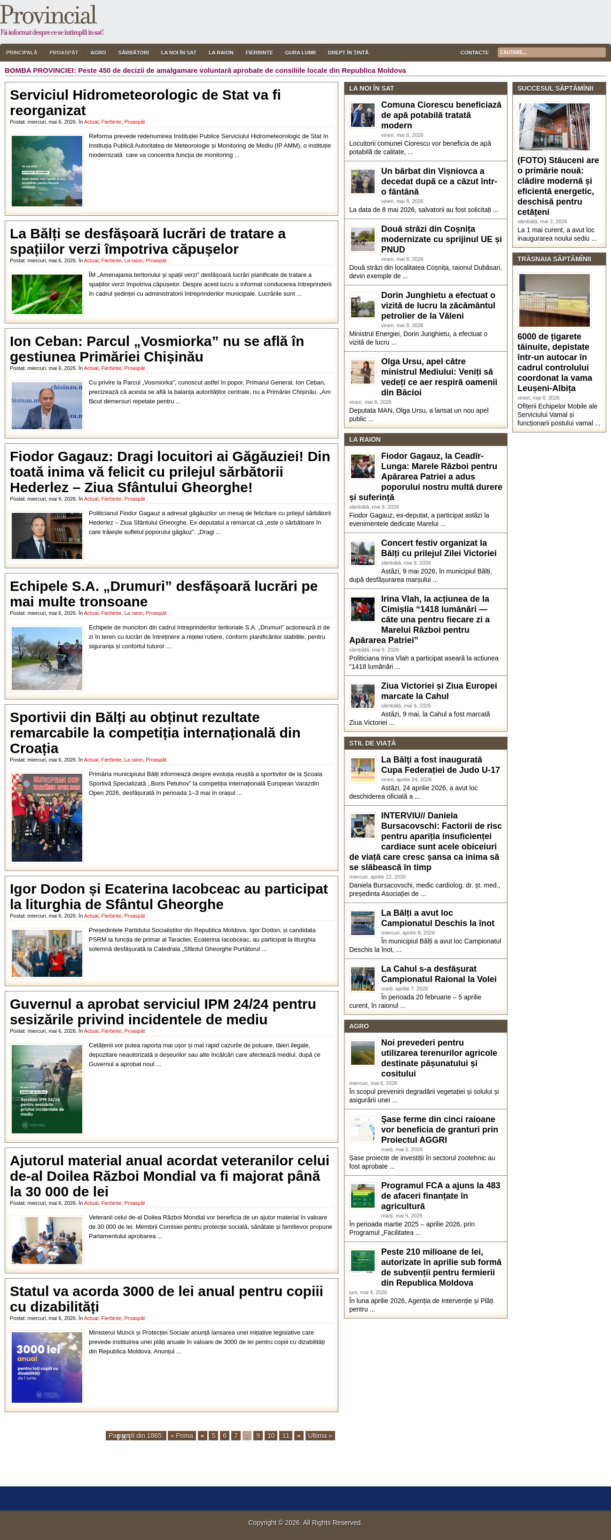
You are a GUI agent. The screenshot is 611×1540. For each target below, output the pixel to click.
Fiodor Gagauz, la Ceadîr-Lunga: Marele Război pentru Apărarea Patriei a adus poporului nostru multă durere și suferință (425, 476)
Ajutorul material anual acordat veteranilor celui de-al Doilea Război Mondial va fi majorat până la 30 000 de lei (169, 1176)
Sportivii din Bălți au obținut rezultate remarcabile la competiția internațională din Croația (155, 732)
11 (286, 1435)
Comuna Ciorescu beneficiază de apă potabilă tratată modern (441, 115)
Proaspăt (63, 52)
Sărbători (133, 52)
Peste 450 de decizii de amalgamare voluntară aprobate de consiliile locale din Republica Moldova (242, 70)
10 (271, 1435)
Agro (98, 52)
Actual (91, 122)
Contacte (475, 52)
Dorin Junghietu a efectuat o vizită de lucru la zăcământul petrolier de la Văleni (438, 306)
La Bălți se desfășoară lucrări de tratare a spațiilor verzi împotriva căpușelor (148, 241)
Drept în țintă (348, 52)
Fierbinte (259, 52)
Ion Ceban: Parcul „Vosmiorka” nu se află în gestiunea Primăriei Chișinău (157, 348)
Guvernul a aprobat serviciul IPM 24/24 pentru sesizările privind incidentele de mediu (163, 1011)
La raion (221, 52)
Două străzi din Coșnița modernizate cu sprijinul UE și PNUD (441, 239)
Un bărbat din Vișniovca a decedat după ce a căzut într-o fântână (439, 181)
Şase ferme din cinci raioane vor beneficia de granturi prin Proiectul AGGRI (439, 1130)
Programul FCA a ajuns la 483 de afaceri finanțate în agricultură (440, 1196)
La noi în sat (178, 52)
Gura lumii (300, 52)
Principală (21, 52)
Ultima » (320, 1435)
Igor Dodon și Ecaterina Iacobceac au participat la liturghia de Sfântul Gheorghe (169, 896)
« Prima (182, 1435)
